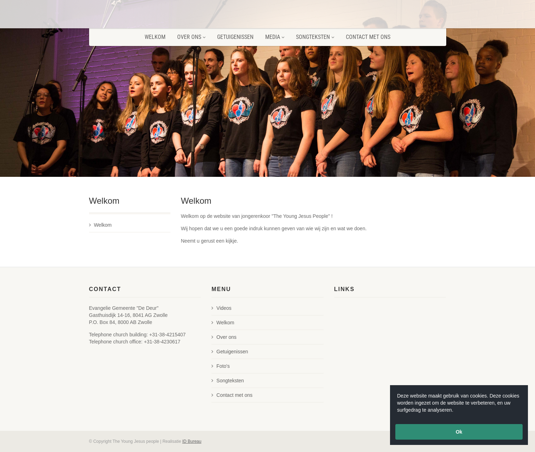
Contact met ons (368, 37)
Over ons (191, 37)
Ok (459, 432)
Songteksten (315, 37)
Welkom (155, 37)
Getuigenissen (235, 37)
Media (274, 37)
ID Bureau (191, 441)
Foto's (220, 366)
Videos (221, 308)
